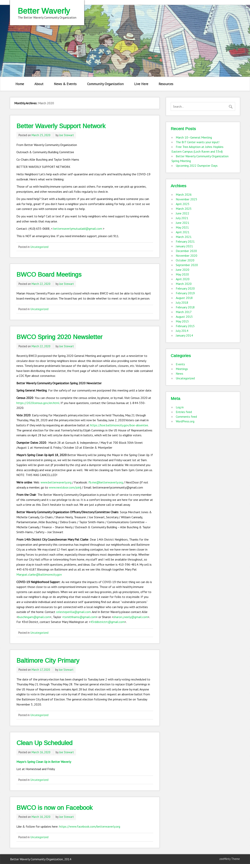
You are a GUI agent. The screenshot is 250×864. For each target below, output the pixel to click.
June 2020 (182, 270)
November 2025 (186, 199)
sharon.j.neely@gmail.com (130, 617)
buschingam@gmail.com (34, 617)
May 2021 (182, 227)
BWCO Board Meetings (48, 274)
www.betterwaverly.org (56, 482)
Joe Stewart (66, 135)
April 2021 (182, 232)
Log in (180, 407)
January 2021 (184, 246)
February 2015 (185, 326)
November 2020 (186, 255)
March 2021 (184, 237)
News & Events (65, 84)
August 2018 (184, 298)
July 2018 (182, 302)
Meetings (182, 369)
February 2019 (185, 293)
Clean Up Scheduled (44, 742)
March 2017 (184, 312)
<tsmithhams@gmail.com (79, 617)
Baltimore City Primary (47, 660)
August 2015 (184, 317)
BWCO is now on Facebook (54, 807)
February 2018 (185, 307)
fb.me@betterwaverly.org (105, 482)
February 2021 (185, 241)
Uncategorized (39, 247)
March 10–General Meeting (194, 137)
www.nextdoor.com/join (64, 487)
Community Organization (105, 84)
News (179, 373)
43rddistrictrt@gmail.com (107, 622)
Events (180, 364)
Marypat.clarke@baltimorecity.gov (39, 574)
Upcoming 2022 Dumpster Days (197, 165)
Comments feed (186, 416)
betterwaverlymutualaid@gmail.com (77, 228)
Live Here (141, 84)
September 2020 (187, 265)
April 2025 (182, 204)
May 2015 (182, 321)
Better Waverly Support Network (60, 126)
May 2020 (182, 274)
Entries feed (184, 412)
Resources (166, 84)
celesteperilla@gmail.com (73, 612)
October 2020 (185, 260)
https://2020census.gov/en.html (37, 403)
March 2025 (184, 209)
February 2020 (185, 288)
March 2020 (184, 284)
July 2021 (182, 218)
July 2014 (182, 331)
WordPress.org (185, 421)
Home (19, 84)
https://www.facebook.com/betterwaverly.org (89, 826)
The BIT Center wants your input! (197, 142)
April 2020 (182, 279)
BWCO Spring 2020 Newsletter (59, 336)
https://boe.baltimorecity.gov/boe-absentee (119, 425)
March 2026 (184, 194)
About (38, 84)
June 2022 (182, 213)
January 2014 (184, 335)
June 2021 (182, 223)
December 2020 (186, 251)
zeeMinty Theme (229, 859)
